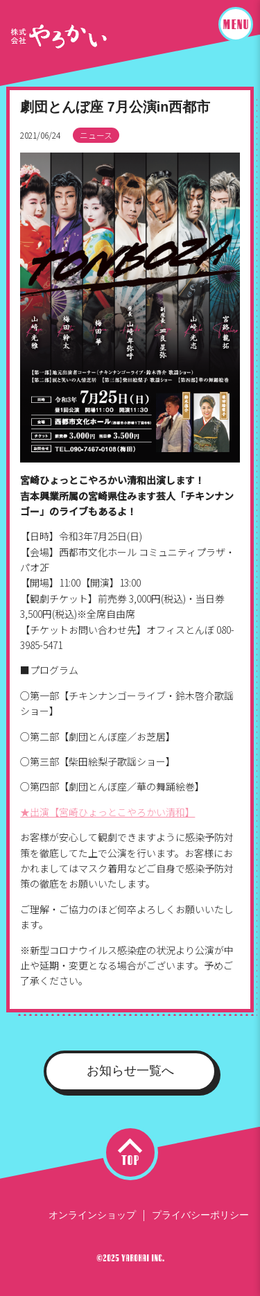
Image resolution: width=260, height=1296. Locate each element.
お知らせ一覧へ (130, 1071)
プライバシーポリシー (200, 1214)
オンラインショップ (92, 1214)
